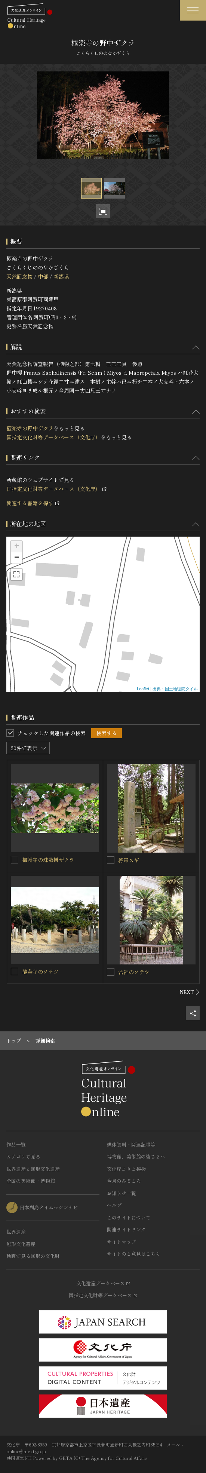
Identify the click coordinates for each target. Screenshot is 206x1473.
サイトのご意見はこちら (133, 1253)
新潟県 (61, 276)
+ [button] (16, 546)
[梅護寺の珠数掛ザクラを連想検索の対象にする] (14, 859)
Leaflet (143, 689)
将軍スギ (128, 860)
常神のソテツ (134, 972)
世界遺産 (16, 1231)
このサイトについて (129, 1217)
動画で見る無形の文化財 (33, 1255)
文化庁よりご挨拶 (126, 1168)
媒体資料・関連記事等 (131, 1144)
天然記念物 (19, 276)
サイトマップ (121, 1241)
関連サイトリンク (126, 1229)
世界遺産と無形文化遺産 (33, 1168)
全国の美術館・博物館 (30, 1180)
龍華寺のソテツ (40, 971)
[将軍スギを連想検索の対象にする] (110, 860)
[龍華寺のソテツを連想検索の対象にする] (14, 971)
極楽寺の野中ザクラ (29, 428)
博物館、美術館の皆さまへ (136, 1156)
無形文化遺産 (21, 1244)
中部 (43, 276)
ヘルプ (114, 1205)
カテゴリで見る (23, 1156)
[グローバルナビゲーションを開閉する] (193, 10)
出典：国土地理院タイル (175, 689)
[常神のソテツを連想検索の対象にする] (110, 972)
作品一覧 (16, 1144)
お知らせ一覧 (121, 1193)
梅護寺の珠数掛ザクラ (48, 859)
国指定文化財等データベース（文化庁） (53, 437)
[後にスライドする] (190, 992)
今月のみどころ (124, 1180)
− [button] (16, 558)
